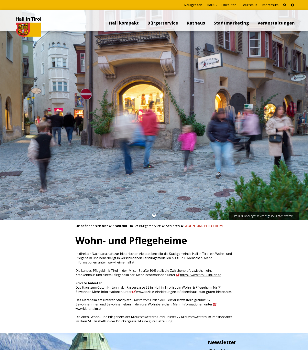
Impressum (270, 5)
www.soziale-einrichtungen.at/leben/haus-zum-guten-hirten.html (184, 292)
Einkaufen (228, 5)
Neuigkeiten (193, 5)
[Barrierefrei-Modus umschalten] (292, 5)
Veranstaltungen (276, 23)
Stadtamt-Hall (124, 226)
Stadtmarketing (231, 23)
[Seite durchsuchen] (284, 5)
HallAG (212, 5)
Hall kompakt (124, 23)
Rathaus (196, 23)
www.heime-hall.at (120, 262)
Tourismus (249, 5)
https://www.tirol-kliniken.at (200, 275)
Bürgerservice (162, 23)
